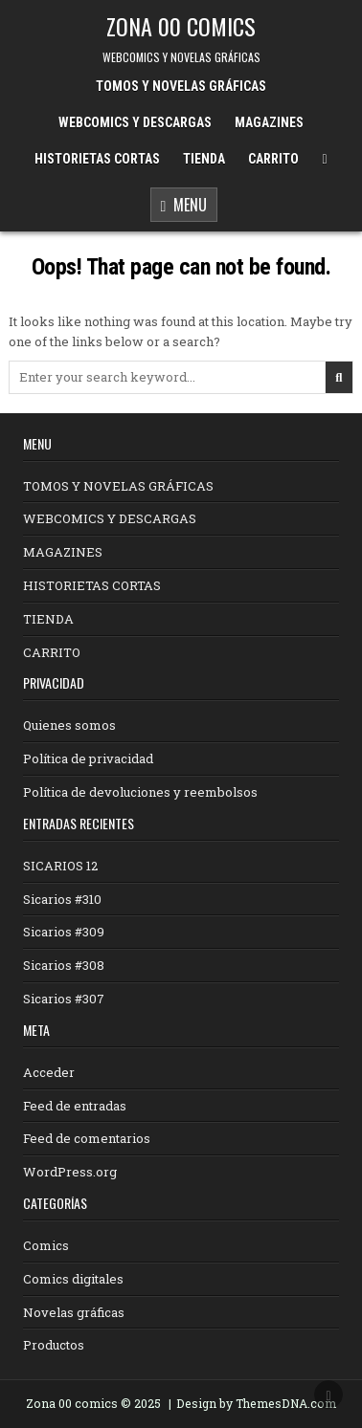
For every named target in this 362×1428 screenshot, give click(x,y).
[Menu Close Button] (324, 159)
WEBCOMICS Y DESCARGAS (135, 122)
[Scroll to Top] (328, 1394)
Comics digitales (73, 1278)
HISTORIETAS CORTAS (97, 158)
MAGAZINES (269, 122)
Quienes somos (69, 725)
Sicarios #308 (63, 965)
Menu (184, 206)
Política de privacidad (88, 758)
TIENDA (204, 158)
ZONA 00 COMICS (181, 26)
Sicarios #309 (63, 931)
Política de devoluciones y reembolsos (140, 792)
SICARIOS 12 (60, 865)
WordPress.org (70, 1171)
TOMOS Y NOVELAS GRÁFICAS (181, 86)
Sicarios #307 (63, 998)
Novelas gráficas (73, 1312)
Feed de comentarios (86, 1138)
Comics (46, 1245)
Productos (53, 1344)
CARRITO (273, 158)
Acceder (49, 1072)
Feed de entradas (74, 1105)
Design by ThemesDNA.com (256, 1403)
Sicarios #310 (62, 899)
